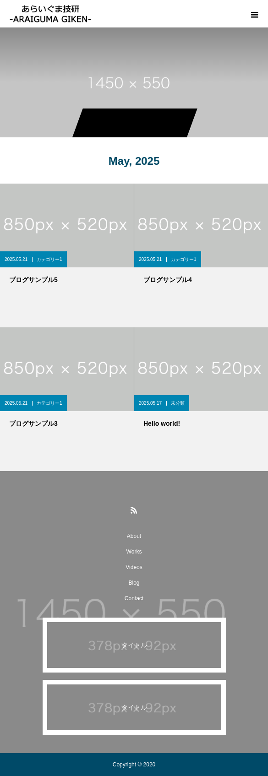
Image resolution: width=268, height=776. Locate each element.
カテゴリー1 (49, 259)
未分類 (178, 403)
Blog (133, 583)
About (134, 536)
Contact (134, 598)
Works (134, 551)
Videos (134, 567)
